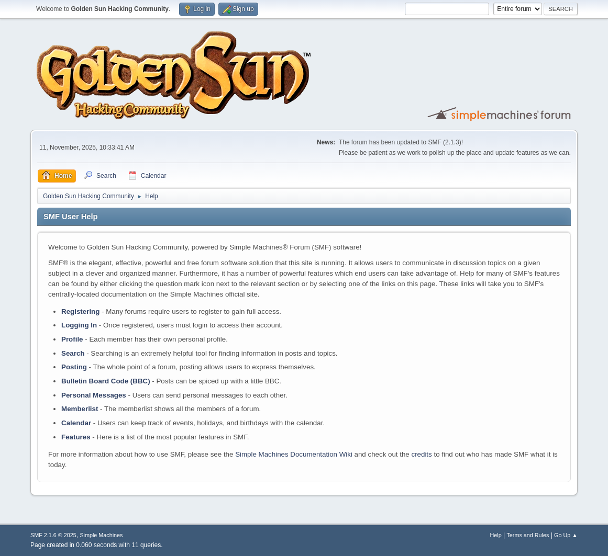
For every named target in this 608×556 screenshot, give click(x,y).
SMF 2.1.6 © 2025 (53, 535)
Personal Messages (93, 395)
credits (421, 454)
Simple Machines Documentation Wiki (293, 454)
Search (72, 353)
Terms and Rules (527, 535)
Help (495, 535)
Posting (74, 367)
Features (76, 437)
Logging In (79, 325)
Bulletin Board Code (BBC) (105, 381)
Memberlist (79, 409)
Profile (72, 339)
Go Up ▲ (566, 535)
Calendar (76, 423)
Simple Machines (101, 535)
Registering (80, 311)
